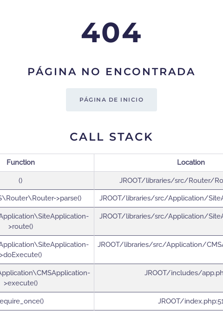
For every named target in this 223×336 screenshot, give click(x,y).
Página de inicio (111, 99)
